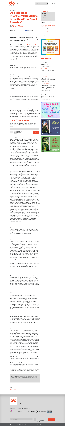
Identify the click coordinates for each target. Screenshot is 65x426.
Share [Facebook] (27, 30)
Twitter (10, 424)
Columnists (22, 401)
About (20, 403)
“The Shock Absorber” (32, 45)
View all (52, 22)
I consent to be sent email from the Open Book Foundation (18, 132)
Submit (47, 3)
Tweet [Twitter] (31, 30)
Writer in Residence (42, 401)
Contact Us (39, 424)
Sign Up (36, 132)
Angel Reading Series (47, 16)
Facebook (12, 424)
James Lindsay (18, 26)
